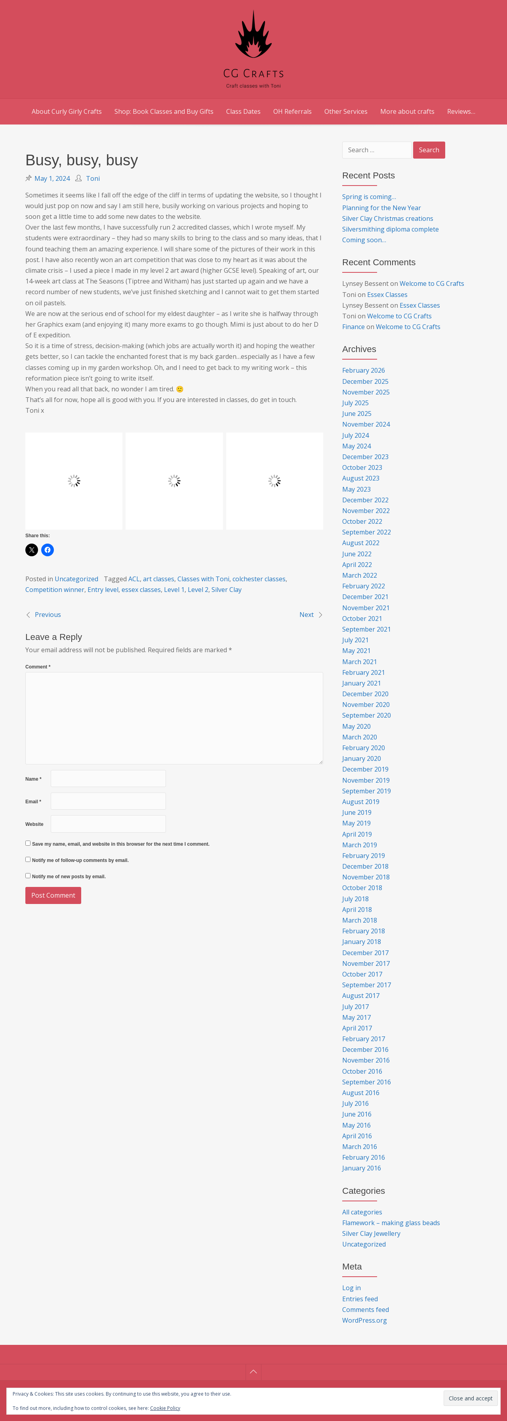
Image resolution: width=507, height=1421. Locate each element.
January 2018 (361, 941)
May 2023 (356, 489)
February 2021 (363, 672)
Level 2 (198, 589)
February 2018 (363, 931)
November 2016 (366, 1060)
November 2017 (366, 963)
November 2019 (366, 780)
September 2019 (366, 791)
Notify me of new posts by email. (69, 876)
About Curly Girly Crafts (67, 111)
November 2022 (366, 510)
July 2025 (355, 402)
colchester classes (259, 579)
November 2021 (366, 607)
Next (306, 614)
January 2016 (361, 1168)
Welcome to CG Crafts (432, 283)
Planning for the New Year (381, 207)
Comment (37, 667)
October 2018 (362, 887)
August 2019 (360, 801)
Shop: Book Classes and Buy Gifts (163, 111)
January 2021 (361, 683)
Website (34, 824)
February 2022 (363, 586)
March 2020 (359, 737)
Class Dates (243, 111)
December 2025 (365, 381)
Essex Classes (387, 294)
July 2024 (355, 435)
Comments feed (365, 1309)
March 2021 (359, 661)
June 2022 (357, 554)
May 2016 (356, 1125)
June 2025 (357, 413)
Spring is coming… (369, 196)
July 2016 (355, 1103)
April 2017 (357, 1028)
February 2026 (363, 370)
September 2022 (366, 532)
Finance (353, 326)
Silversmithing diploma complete (390, 229)
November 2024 (366, 424)
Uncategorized (76, 579)
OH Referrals (292, 111)
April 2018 (357, 909)
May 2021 (356, 650)
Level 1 (174, 589)
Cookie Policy (165, 1408)
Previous (48, 614)
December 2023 (365, 456)
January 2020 (361, 758)
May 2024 (356, 446)
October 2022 (362, 521)
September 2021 (366, 629)
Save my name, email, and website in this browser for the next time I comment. (121, 844)
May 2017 (356, 1017)
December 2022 (365, 500)
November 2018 (366, 877)
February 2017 (363, 1038)
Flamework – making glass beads (391, 1222)
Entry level (103, 589)
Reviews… (461, 111)
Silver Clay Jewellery (371, 1233)
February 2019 (363, 855)
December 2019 (365, 769)
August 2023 (360, 478)
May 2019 (356, 823)
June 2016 (357, 1114)
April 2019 (357, 834)
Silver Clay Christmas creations (387, 218)
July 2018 (355, 898)
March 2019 (359, 845)
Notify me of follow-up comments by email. (80, 860)
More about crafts (407, 111)
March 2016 (359, 1146)
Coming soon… (364, 240)
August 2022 (360, 542)
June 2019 (357, 812)
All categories (362, 1212)
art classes (158, 579)
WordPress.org (364, 1320)
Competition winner (54, 589)
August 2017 (360, 995)
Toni (93, 178)
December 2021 (365, 596)
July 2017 (355, 1006)
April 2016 (357, 1136)
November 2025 (366, 392)
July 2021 (355, 640)
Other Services (346, 111)
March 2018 (359, 920)
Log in (351, 1287)
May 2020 (356, 726)
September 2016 (366, 1082)
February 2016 (363, 1157)
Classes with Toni (203, 579)
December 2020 (365, 693)
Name (33, 779)
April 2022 (357, 564)
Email (33, 801)
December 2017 (365, 952)
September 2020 (366, 715)
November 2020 (366, 704)
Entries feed (360, 1299)
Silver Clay (227, 589)
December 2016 (365, 1049)
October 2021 (362, 618)
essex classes (141, 589)
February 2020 (363, 747)
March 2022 (359, 575)
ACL (134, 579)
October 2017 (362, 974)
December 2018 (365, 866)
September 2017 (366, 985)
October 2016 (362, 1071)
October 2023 (362, 467)
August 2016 (360, 1092)
